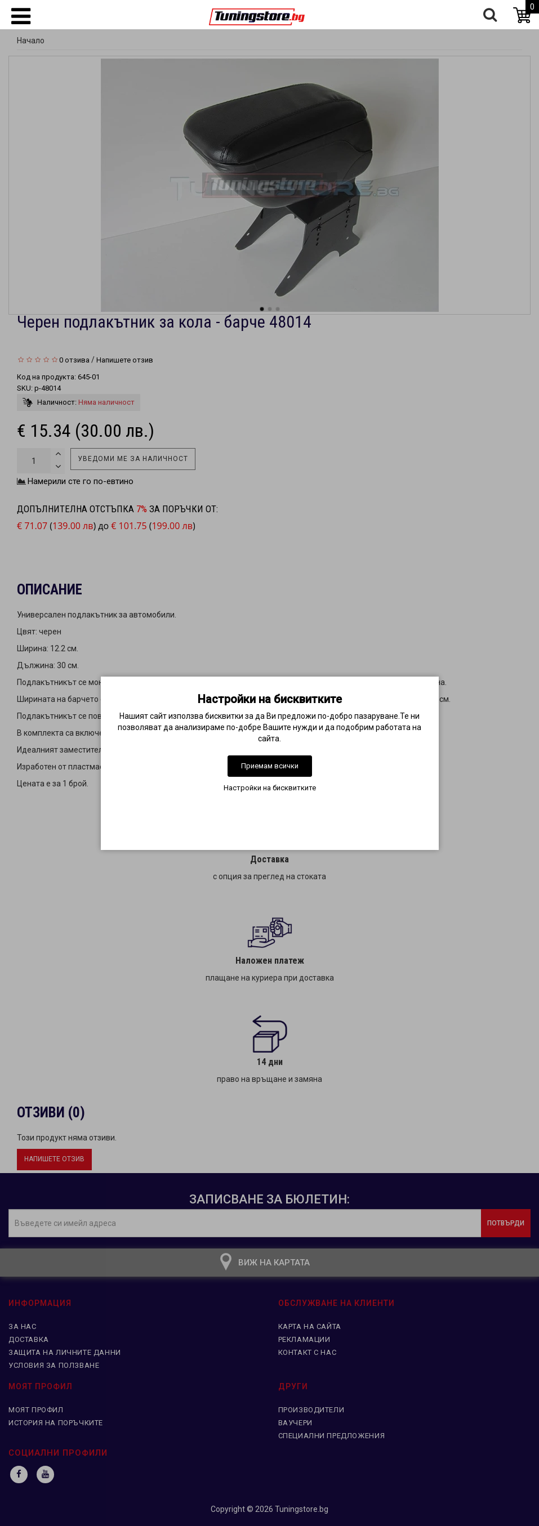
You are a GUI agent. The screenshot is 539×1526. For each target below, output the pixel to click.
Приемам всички (270, 766)
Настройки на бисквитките (270, 788)
